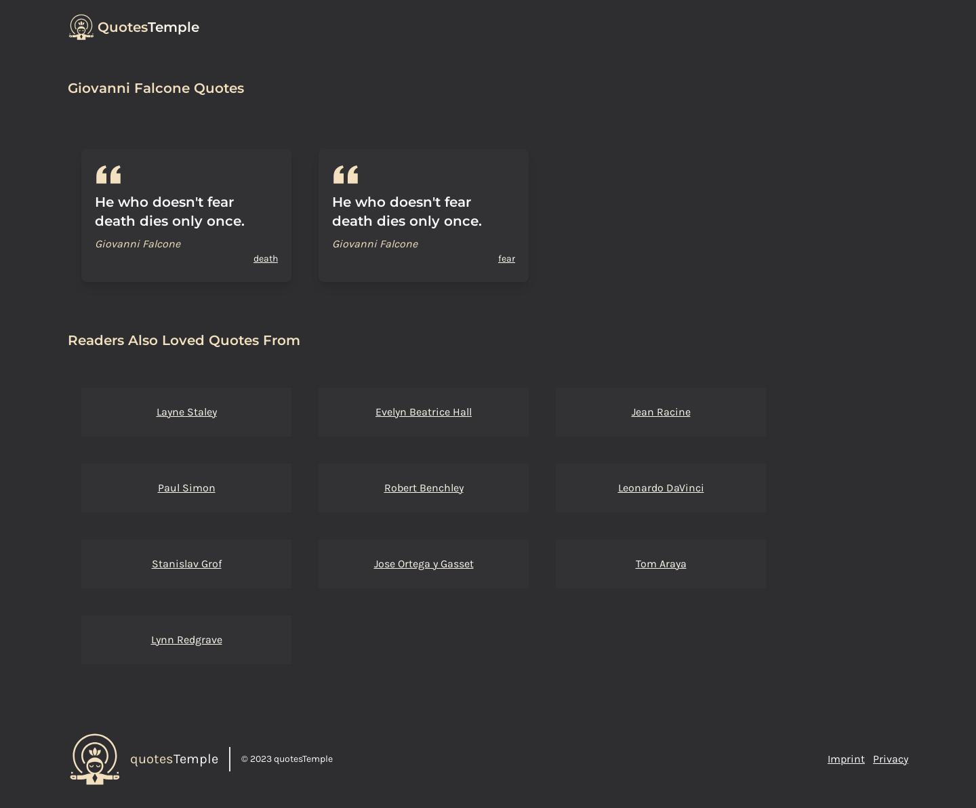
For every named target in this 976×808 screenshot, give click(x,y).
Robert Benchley (424, 487)
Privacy (890, 758)
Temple (148, 27)
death (265, 258)
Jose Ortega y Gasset (424, 563)
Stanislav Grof (187, 563)
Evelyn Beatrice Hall (423, 411)
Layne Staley (187, 411)
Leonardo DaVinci (661, 487)
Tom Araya (661, 563)
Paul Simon (187, 487)
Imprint (846, 758)
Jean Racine (661, 411)
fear (506, 258)
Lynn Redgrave (186, 639)
